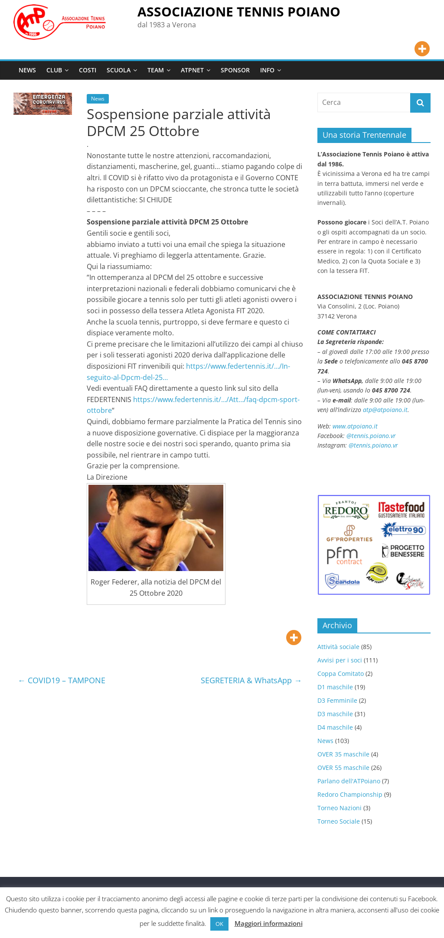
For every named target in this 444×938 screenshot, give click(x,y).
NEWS (27, 70)
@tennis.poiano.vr (372, 436)
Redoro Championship (349, 794)
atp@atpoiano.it (385, 410)
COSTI (87, 70)
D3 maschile (335, 714)
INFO (267, 70)
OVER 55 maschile (343, 767)
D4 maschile (335, 727)
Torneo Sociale (338, 821)
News (97, 98)
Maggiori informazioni (269, 923)
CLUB (54, 70)
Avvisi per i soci (339, 660)
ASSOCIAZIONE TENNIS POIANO (238, 11)
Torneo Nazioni (339, 808)
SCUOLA (119, 70)
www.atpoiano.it (355, 426)
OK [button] (219, 924)
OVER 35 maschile (343, 754)
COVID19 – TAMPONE (61, 680)
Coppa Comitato (340, 673)
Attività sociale (338, 647)
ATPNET (192, 70)
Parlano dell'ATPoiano (348, 781)
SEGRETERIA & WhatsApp (251, 680)
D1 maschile (335, 687)
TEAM (155, 70)
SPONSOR (235, 70)
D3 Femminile (337, 700)
